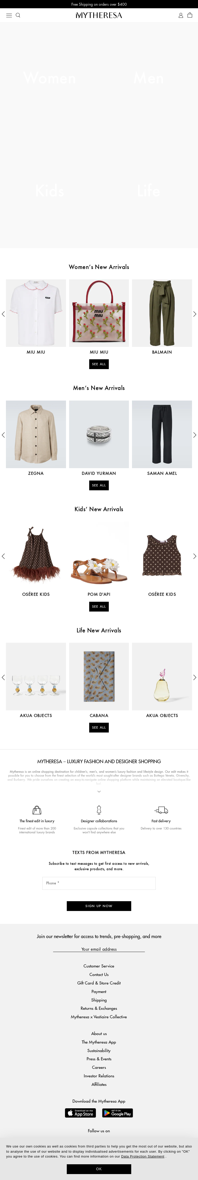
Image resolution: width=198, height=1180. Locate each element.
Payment (99, 991)
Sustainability (99, 1050)
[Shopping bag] (189, 15)
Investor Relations (99, 1076)
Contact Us (99, 974)
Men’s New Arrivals (99, 388)
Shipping (99, 1000)
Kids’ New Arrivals (99, 510)
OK (99, 1169)
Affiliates (99, 1084)
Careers (99, 1067)
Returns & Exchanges (99, 1008)
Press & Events (99, 1059)
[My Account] (180, 15)
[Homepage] (99, 15)
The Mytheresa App (99, 1042)
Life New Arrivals (99, 631)
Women (49, 78)
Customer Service (99, 966)
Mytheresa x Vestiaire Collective (99, 1017)
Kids (49, 191)
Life (149, 191)
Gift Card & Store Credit (99, 983)
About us (99, 1033)
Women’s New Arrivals (99, 267)
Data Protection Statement (142, 1156)
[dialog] (99, 1159)
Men (148, 78)
